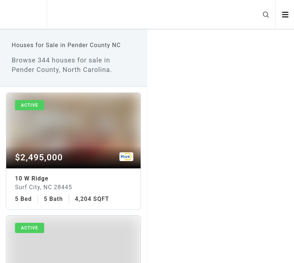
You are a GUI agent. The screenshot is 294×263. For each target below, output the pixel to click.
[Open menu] (285, 14)
